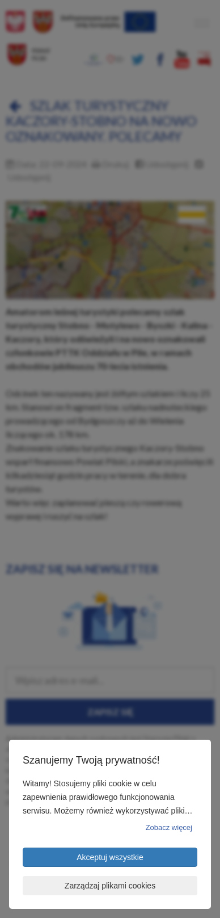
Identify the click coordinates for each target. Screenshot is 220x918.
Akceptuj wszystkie (110, 857)
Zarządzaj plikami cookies (110, 885)
